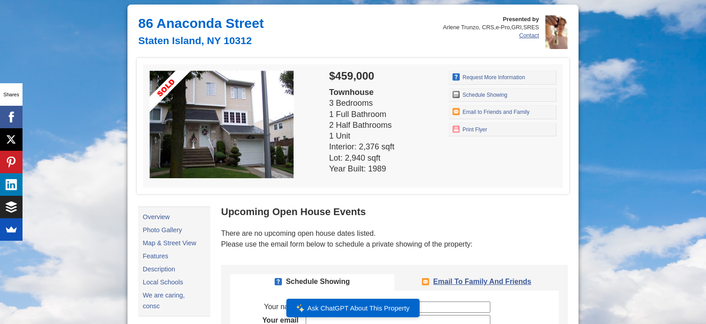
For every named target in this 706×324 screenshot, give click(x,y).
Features (155, 256)
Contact (529, 35)
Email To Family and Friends (482, 281)
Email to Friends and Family (491, 111)
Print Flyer (470, 129)
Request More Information (489, 77)
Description (159, 269)
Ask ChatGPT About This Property (353, 308)
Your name (281, 306)
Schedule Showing (480, 94)
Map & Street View (169, 243)
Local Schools (163, 282)
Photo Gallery (162, 230)
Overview (156, 216)
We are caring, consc (164, 301)
